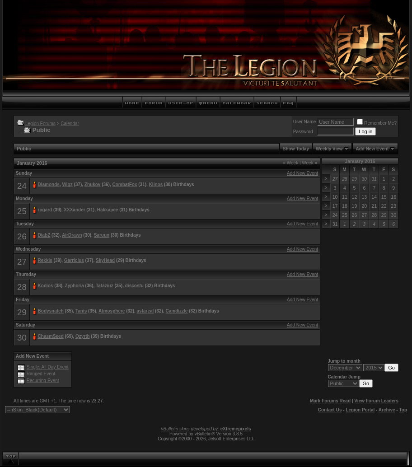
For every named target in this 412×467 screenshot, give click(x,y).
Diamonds (49, 184)
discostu (134, 285)
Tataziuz (104, 285)
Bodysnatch (51, 310)
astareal (145, 310)
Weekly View (329, 148)
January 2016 (360, 161)
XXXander (74, 209)
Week (290, 162)
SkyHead (105, 260)
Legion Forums (40, 123)
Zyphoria (74, 285)
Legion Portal (360, 409)
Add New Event (372, 148)
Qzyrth (82, 336)
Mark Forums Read (330, 400)
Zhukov (92, 184)
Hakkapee (107, 209)
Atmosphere (111, 310)
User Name (304, 121)
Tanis (81, 310)
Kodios (45, 285)
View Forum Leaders (376, 400)
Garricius (74, 260)
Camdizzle (176, 310)
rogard (45, 209)
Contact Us (330, 409)
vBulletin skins (175, 428)
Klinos (156, 184)
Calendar (70, 123)
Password (303, 131)
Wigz (67, 184)
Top (403, 409)
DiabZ (44, 235)
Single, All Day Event (48, 366)
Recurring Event (43, 380)
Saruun (101, 235)
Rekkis (45, 260)
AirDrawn (72, 235)
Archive (387, 409)
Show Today (296, 148)
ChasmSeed (51, 336)
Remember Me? (377, 123)
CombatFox (124, 184)
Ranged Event (41, 373)
